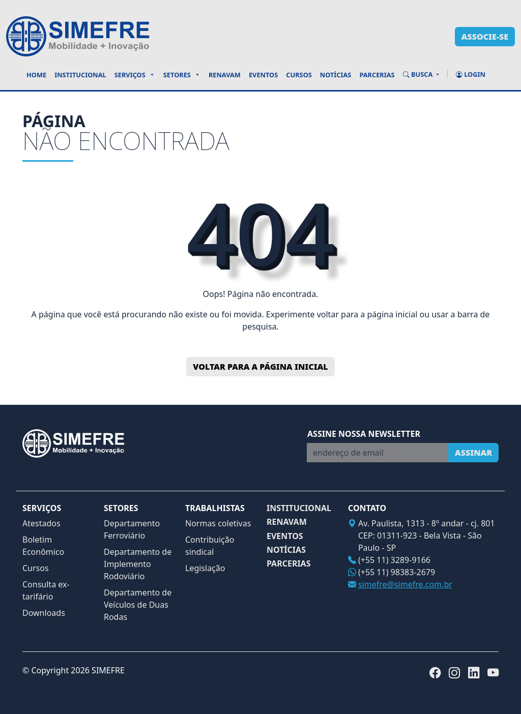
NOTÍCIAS (286, 550)
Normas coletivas (218, 523)
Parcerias (376, 74)
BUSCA (419, 74)
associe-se (484, 36)
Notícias (336, 74)
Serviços (134, 75)
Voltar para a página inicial (260, 366)
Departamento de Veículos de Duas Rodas (137, 604)
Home (36, 74)
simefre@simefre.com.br (405, 584)
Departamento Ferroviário (132, 529)
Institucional (80, 74)
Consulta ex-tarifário (46, 590)
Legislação (205, 568)
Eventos (263, 74)
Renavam (225, 74)
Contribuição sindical (209, 545)
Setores (181, 75)
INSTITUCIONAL (299, 508)
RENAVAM (287, 522)
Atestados (41, 523)
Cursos (299, 74)
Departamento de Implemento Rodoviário (137, 564)
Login (470, 74)
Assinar (473, 452)
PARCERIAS (289, 564)
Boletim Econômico (43, 545)
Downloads (43, 612)
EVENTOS (285, 536)
